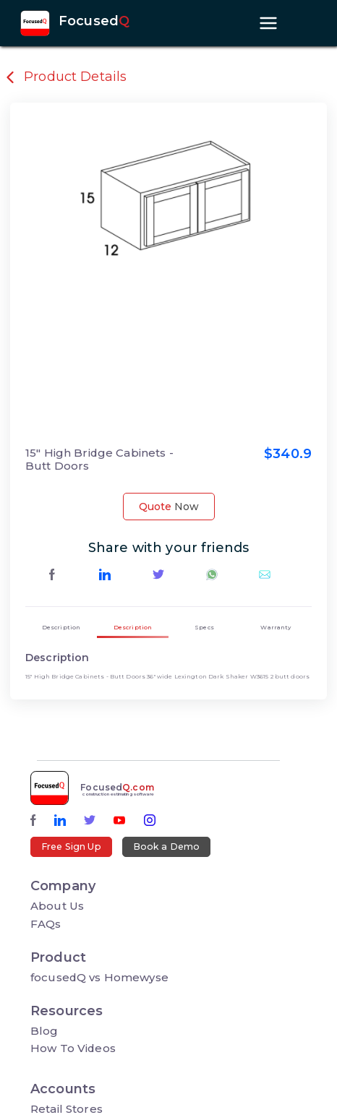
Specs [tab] (204, 627)
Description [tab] (61, 627)
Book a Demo (166, 846)
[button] (74, 274)
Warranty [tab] (275, 627)
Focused (94, 21)
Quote (169, 506)
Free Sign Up (71, 846)
